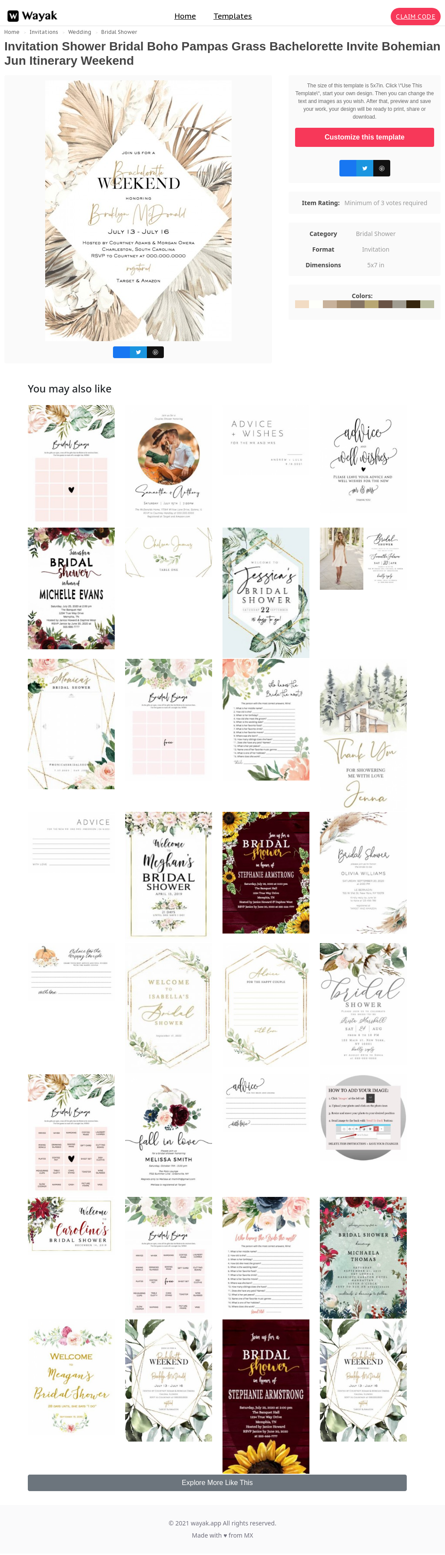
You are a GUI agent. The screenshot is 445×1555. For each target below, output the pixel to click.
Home (185, 16)
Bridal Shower (119, 32)
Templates (232, 16)
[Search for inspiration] (382, 16)
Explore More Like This (217, 1482)
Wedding (79, 32)
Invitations (44, 32)
